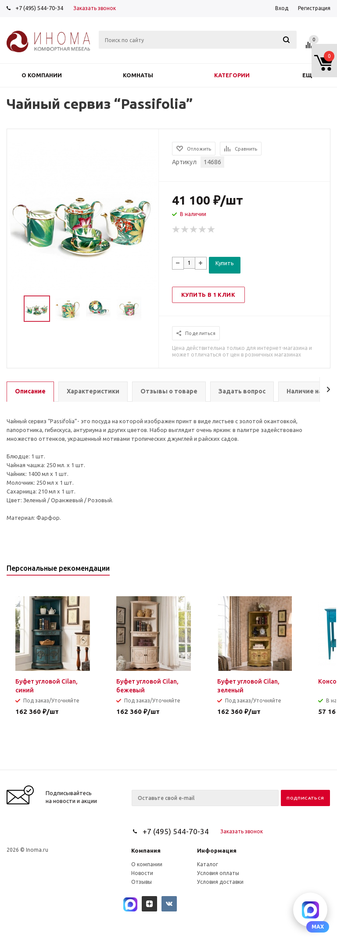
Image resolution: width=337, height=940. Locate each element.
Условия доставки (220, 882)
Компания (146, 850)
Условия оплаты (218, 873)
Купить (224, 263)
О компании (42, 75)
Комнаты (138, 75)
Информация (217, 850)
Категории (232, 75)
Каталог (207, 864)
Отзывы (141, 882)
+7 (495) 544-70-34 (39, 8)
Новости (142, 873)
